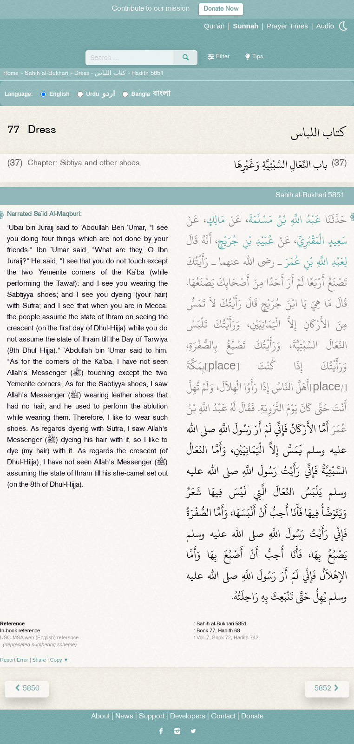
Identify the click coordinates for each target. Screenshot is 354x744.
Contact (223, 716)
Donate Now (220, 9)
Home (11, 73)
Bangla (151, 94)
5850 (26, 688)
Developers (187, 716)
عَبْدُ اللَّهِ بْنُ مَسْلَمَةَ (285, 219)
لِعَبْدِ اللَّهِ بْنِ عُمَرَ (316, 261)
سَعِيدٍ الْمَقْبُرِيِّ (322, 240)
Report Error (14, 660)
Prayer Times (287, 26)
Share (39, 660)
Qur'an (214, 26)
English (59, 94)
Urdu (100, 94)
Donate (252, 716)
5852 (327, 688)
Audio (325, 26)
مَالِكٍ (215, 219)
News (124, 716)
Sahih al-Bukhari (46, 73)
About (100, 716)
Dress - (100, 73)
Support (151, 716)
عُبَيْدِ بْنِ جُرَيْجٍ (246, 240)
